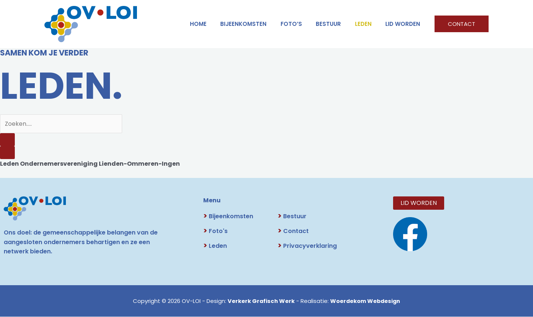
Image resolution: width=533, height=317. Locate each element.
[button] (462, 24)
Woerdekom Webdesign (365, 301)
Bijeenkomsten (256, 24)
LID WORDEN (404, 24)
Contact (293, 231)
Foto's (215, 231)
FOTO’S (301, 24)
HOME (213, 24)
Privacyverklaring (307, 246)
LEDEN (367, 24)
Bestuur (292, 216)
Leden (215, 246)
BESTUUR (335, 24)
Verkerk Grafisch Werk (260, 301)
